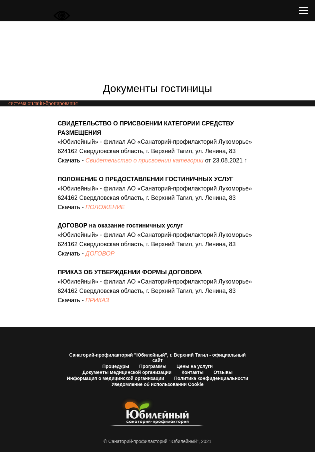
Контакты (192, 372)
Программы (152, 366)
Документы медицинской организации (127, 372)
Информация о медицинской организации (115, 378)
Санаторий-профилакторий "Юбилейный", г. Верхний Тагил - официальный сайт (157, 357)
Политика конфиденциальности (211, 378)
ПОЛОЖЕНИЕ (105, 207)
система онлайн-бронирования (43, 103)
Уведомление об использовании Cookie (157, 384)
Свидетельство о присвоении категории (144, 160)
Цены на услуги (194, 366)
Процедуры (115, 366)
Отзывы (222, 372)
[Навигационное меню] (303, 10)
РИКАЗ (99, 300)
